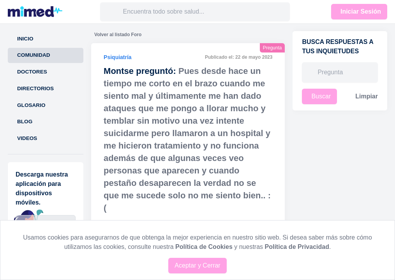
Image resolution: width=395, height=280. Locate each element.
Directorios (35, 88)
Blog (24, 121)
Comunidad (33, 55)
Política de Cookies (204, 246)
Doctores (32, 72)
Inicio (25, 39)
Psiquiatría (118, 57)
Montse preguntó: (140, 71)
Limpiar (366, 96)
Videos (27, 138)
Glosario (31, 105)
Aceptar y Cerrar (197, 265)
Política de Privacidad (297, 246)
